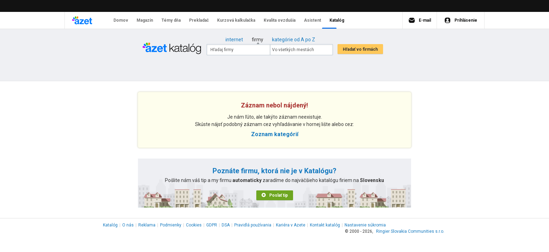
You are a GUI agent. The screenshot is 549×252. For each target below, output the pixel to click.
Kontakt (325, 225)
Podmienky (170, 225)
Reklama (146, 225)
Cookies (194, 225)
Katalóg (110, 225)
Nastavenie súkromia (365, 225)
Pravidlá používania (252, 225)
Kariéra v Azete (290, 225)
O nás (128, 225)
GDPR (211, 225)
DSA (226, 225)
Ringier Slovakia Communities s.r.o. (410, 231)
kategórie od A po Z (293, 39)
